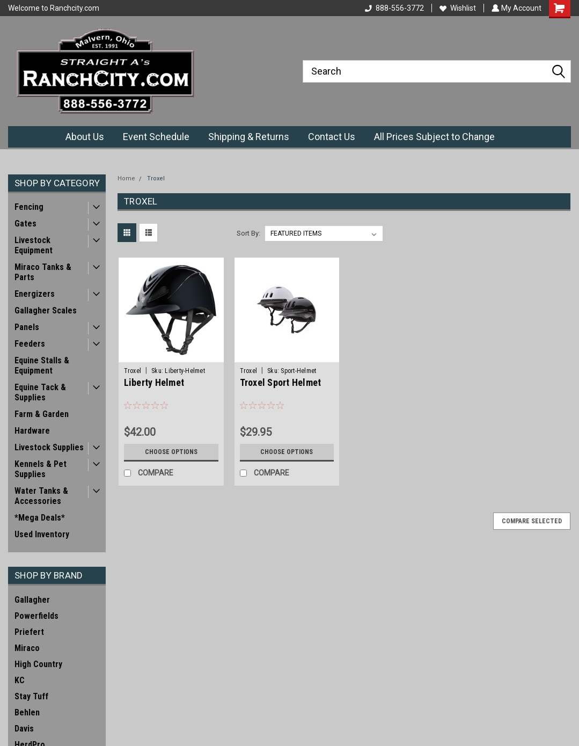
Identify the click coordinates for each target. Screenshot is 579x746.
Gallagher (32, 600)
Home (126, 178)
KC (19, 680)
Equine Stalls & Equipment (41, 365)
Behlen (27, 712)
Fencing (28, 207)
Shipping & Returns (248, 136)
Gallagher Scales (45, 310)
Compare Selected (532, 521)
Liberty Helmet (154, 382)
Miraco (27, 648)
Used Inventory (41, 534)
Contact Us (331, 136)
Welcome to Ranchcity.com (53, 8)
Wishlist (456, 8)
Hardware (32, 431)
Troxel (156, 178)
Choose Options (171, 452)
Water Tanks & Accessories (41, 496)
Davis (24, 728)
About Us (84, 136)
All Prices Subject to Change (434, 136)
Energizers (34, 294)
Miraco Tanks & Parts (42, 272)
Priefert (29, 632)
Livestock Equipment (33, 245)
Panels (26, 327)
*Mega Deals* (39, 518)
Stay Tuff (31, 696)
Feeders (29, 344)
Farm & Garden (41, 414)
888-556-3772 (393, 8)
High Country (38, 664)
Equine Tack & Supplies (40, 392)
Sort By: (248, 233)
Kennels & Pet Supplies (40, 469)
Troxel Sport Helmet (280, 382)
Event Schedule (156, 136)
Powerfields (36, 616)
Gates (25, 223)
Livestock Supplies (49, 447)
